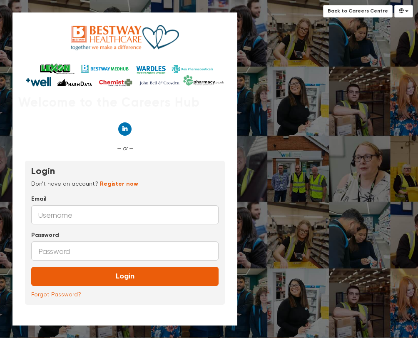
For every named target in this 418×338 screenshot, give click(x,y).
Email (39, 199)
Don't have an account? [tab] (84, 183)
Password (45, 235)
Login (125, 276)
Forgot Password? (56, 294)
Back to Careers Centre (358, 11)
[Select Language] (403, 11)
